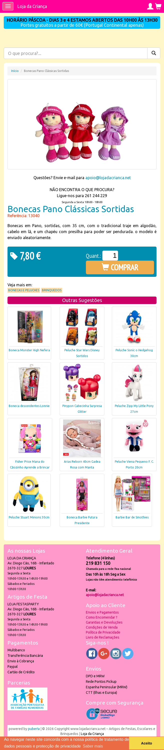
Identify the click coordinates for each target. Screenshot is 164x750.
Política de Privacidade (103, 632)
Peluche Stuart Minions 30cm (29, 517)
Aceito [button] (146, 743)
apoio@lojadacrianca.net (108, 177)
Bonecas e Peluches (23, 290)
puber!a (34, 729)
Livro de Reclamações (102, 637)
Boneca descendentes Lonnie (29, 405)
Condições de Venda (102, 627)
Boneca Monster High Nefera (29, 350)
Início (15, 70)
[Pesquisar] (153, 53)
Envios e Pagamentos (102, 612)
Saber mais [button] (93, 746)
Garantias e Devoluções (104, 622)
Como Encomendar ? (101, 617)
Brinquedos (51, 290)
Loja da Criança (32, 6)
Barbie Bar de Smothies (132, 517)
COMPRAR (120, 267)
